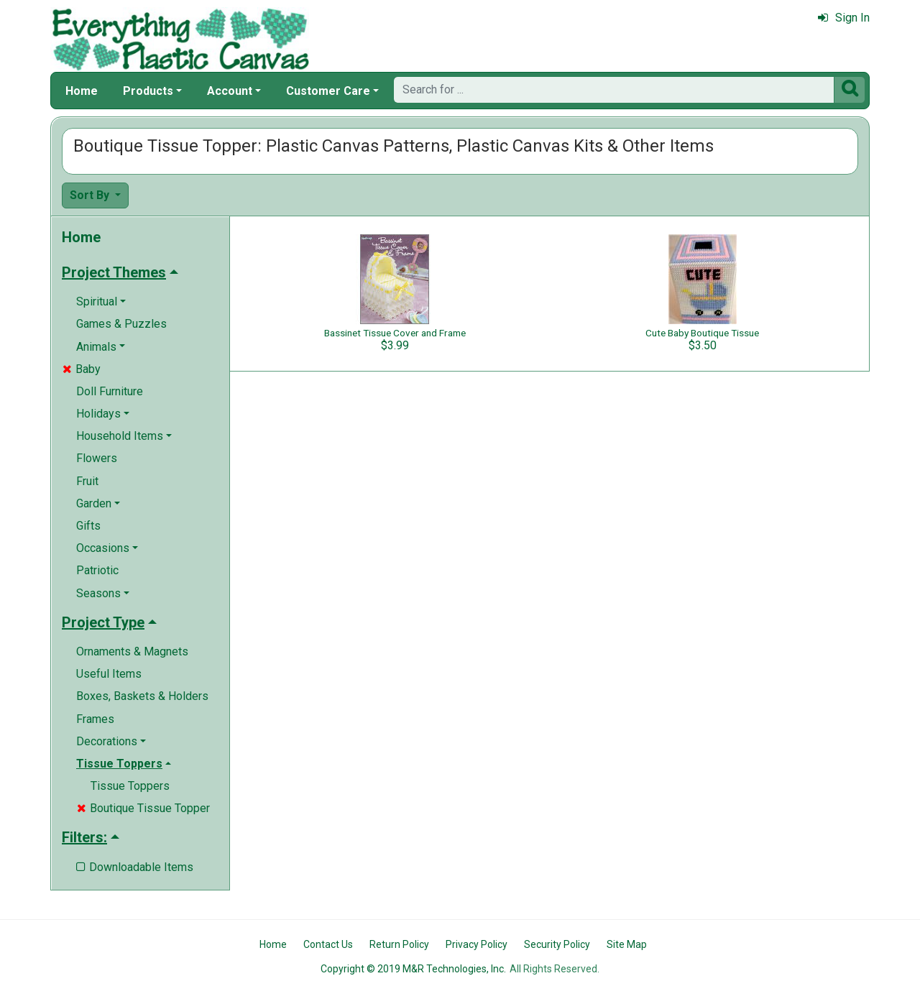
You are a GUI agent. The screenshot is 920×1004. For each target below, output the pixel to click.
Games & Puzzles (121, 324)
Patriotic (97, 570)
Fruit (87, 481)
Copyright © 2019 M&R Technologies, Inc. (413, 969)
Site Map (627, 944)
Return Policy (399, 944)
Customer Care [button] (328, 91)
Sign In (844, 17)
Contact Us (328, 944)
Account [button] (229, 91)
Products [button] (148, 91)
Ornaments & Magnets (132, 651)
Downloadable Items (134, 867)
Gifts (88, 526)
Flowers (96, 458)
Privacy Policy (476, 944)
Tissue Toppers (130, 786)
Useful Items (109, 674)
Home (81, 91)
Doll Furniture (109, 391)
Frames (95, 719)
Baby (82, 369)
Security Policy (557, 944)
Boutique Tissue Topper (143, 808)
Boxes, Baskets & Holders (142, 696)
